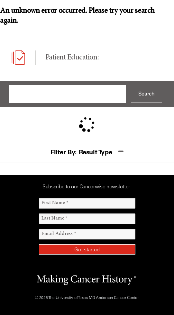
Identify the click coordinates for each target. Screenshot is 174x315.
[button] (87, 152)
